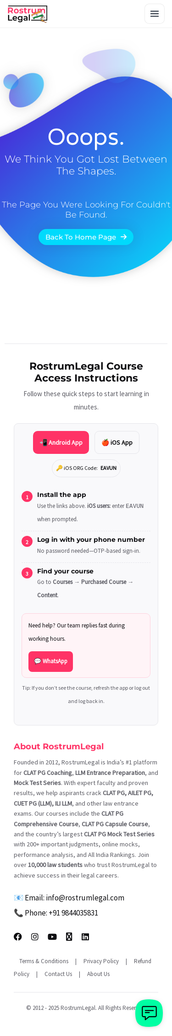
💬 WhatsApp (50, 661)
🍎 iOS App (117, 442)
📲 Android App (61, 442)
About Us (98, 974)
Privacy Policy (101, 961)
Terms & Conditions (43, 961)
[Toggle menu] (154, 14)
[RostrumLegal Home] (27, 14)
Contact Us (58, 974)
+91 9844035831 (73, 913)
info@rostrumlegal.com (85, 898)
